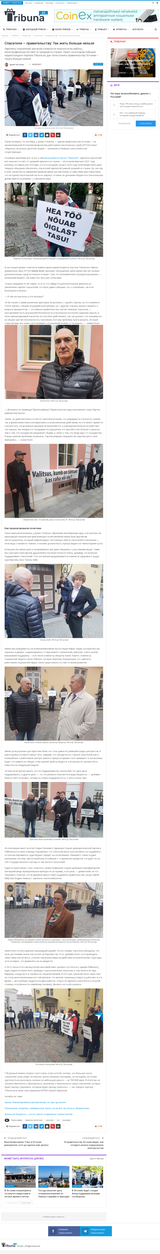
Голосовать (146, 123)
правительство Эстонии (33, 1120)
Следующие (26, 1203)
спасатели (49, 1120)
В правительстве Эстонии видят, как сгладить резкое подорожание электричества (84, 1145)
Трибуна (83, 29)
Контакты (60, 3)
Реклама (49, 3)
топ (58, 1120)
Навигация (72, 3)
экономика (67, 1120)
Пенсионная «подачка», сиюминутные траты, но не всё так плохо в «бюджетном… (47, 1108)
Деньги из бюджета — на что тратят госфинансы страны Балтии (38, 1114)
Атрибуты (119, 29)
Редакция (38, 3)
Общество (98, 64)
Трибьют (101, 29)
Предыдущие (12, 1203)
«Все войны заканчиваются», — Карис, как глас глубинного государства (133, 64)
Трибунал (10, 29)
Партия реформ (16, 1120)
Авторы (28, 3)
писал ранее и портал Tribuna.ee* (61, 157)
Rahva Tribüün (61, 29)
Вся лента (138, 29)
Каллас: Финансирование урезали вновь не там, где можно (35, 1102)
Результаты (124, 123)
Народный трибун (34, 29)
